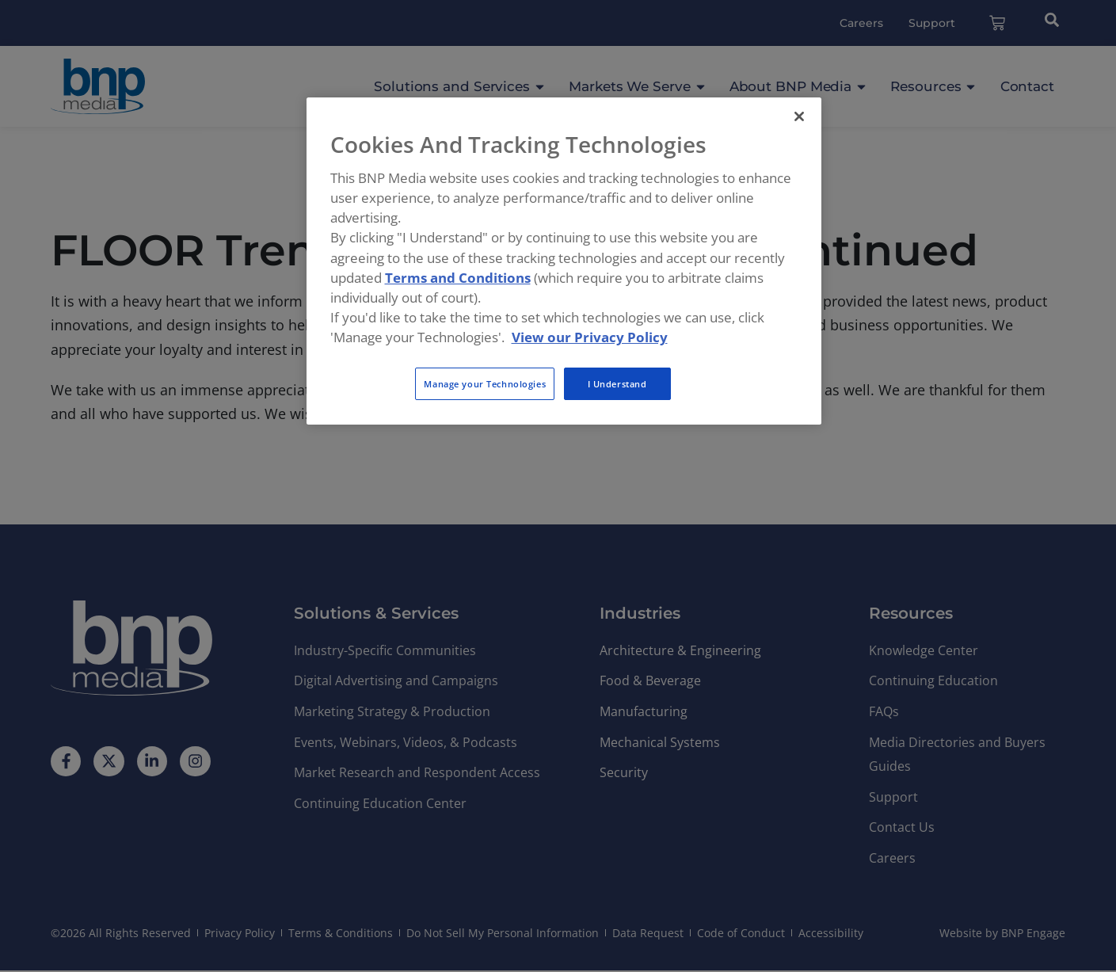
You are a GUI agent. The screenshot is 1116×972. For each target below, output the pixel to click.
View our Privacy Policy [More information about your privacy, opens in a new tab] (590, 337)
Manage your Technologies (485, 384)
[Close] (799, 116)
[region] (564, 261)
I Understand (617, 384)
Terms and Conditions (458, 278)
